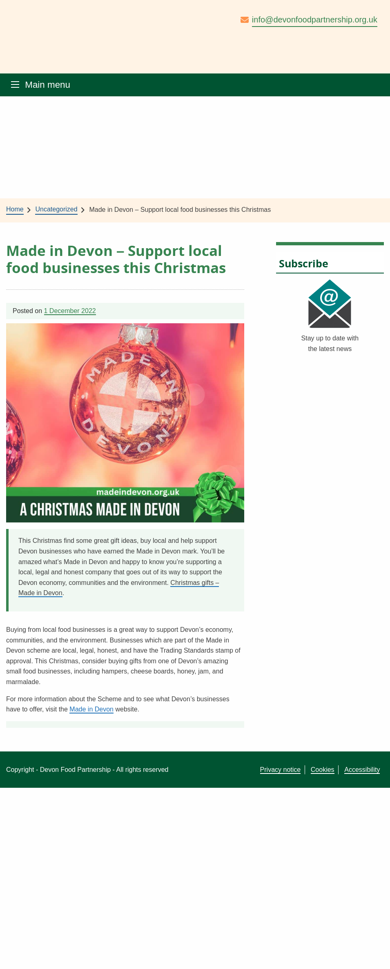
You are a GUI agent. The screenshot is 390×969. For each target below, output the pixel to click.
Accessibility (362, 769)
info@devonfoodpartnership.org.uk (314, 19)
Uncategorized (56, 209)
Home (15, 209)
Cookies (322, 769)
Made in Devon (91, 709)
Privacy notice (280, 769)
